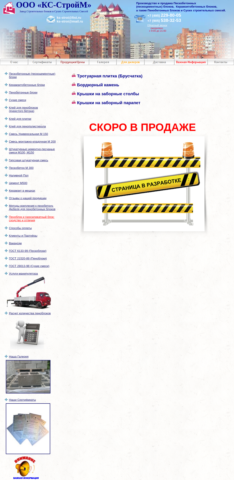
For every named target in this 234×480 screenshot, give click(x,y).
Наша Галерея (19, 356)
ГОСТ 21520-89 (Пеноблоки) (28, 258)
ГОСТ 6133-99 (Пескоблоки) (27, 250)
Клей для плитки (20, 118)
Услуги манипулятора (23, 273)
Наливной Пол (19, 175)
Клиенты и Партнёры (23, 235)
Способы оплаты (20, 228)
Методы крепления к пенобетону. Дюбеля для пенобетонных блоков (32, 207)
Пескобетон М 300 (21, 168)
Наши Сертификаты (22, 399)
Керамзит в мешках (22, 190)
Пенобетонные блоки (23, 92)
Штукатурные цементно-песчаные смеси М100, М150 (32, 150)
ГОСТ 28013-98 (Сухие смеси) (29, 266)
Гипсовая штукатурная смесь (28, 160)
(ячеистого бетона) (21, 111)
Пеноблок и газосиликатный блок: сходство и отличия (31, 218)
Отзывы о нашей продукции (27, 198)
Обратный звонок (157, 25)
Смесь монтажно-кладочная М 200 (32, 141)
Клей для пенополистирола (27, 126)
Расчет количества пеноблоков (30, 313)
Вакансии (15, 243)
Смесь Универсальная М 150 (28, 134)
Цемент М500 (18, 183)
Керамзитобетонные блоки (27, 85)
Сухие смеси (17, 100)
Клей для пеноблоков (23, 107)
